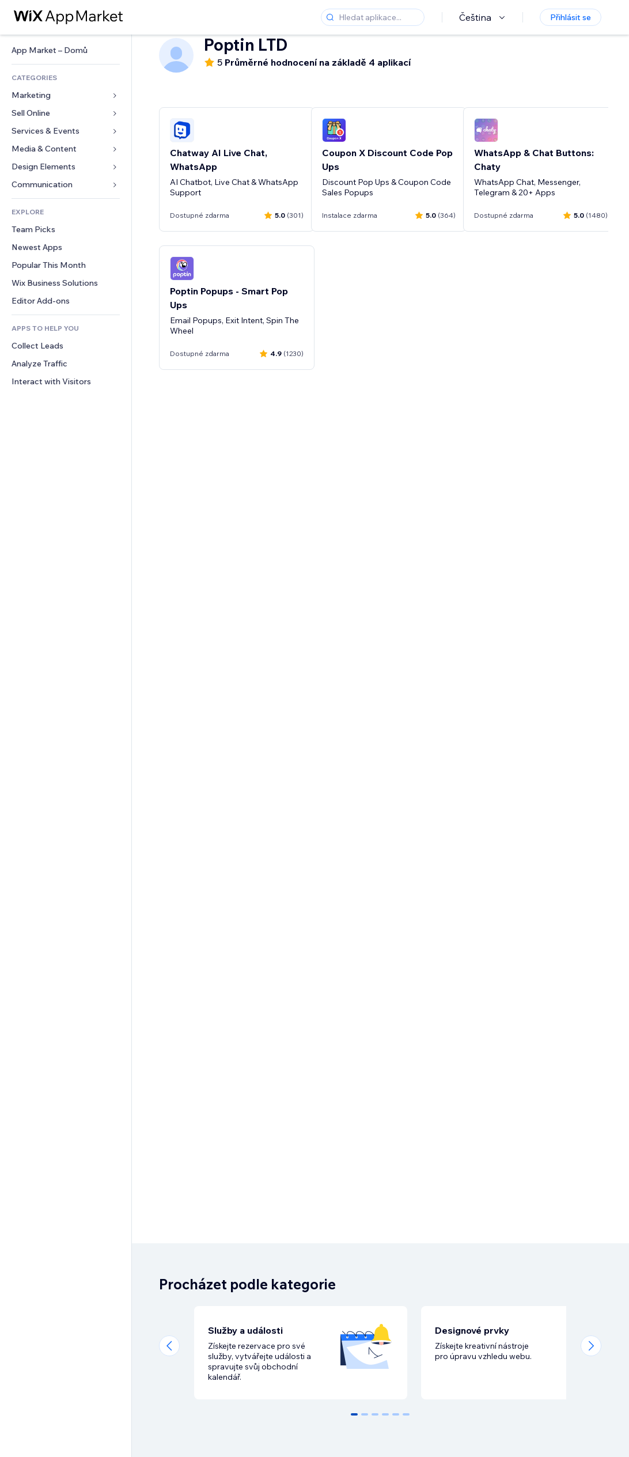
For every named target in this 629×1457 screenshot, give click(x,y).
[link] (65, 50)
